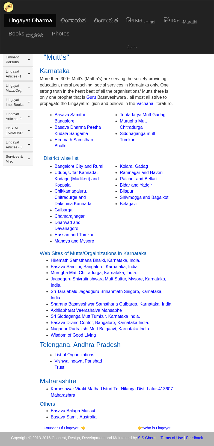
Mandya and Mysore (74, 241)
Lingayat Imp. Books (18, 102)
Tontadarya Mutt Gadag (142, 114)
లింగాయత (106, 20)
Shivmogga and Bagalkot (144, 197)
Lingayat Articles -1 (18, 73)
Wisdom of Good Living (73, 335)
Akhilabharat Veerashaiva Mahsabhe (86, 310)
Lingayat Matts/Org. (18, 87)
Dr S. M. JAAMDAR (18, 130)
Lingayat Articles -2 (18, 116)
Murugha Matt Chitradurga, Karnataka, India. (94, 272)
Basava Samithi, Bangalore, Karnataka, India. (95, 266)
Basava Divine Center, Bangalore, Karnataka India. (100, 322)
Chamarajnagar (70, 216)
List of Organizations (74, 354)
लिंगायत (140, 20)
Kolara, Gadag (134, 166)
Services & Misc (18, 158)
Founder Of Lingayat (62, 428)
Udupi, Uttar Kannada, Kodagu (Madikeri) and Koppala (77, 178)
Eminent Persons (18, 59)
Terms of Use (171, 438)
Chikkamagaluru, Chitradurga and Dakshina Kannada (73, 197)
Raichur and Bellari (138, 178)
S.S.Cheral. (147, 438)
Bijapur (126, 191)
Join (132, 47)
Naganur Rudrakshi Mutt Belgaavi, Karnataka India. (100, 329)
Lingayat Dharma (30, 20)
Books (25, 33)
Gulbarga (64, 210)
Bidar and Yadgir (136, 185)
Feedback (194, 438)
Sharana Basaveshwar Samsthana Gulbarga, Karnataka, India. (112, 304)
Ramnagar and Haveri (141, 172)
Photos (60, 33)
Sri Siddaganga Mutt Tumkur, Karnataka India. (95, 316)
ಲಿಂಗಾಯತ (73, 20)
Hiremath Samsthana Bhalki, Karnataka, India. (95, 260)
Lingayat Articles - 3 (18, 144)
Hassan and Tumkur (74, 234)
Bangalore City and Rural (79, 166)
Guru (91, 97)
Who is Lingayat (157, 428)
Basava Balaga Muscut (73, 410)
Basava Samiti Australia (74, 417)
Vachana (144, 103)
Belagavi (128, 203)
